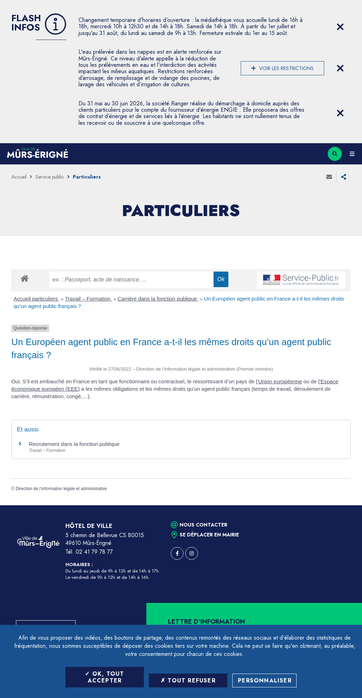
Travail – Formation (88, 299)
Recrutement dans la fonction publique (74, 444)
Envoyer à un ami (329, 176)
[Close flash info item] (340, 27)
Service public (49, 176)
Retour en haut (344, 505)
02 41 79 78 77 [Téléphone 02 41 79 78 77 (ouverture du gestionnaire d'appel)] (94, 552)
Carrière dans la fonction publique (158, 299)
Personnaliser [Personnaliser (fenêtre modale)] (265, 680)
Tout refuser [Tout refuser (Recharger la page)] (188, 680)
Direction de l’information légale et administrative (61, 488)
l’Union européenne (279, 381)
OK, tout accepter (104, 677)
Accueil (19, 176)
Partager (344, 176)
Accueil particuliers (36, 299)
